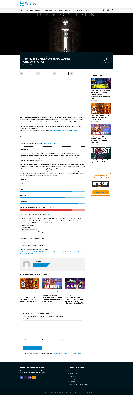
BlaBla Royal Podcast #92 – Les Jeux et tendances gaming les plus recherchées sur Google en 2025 (101, 93)
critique (27, 251)
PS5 (36, 291)
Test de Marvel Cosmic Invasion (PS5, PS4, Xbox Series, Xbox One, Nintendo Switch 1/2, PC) (74, 300)
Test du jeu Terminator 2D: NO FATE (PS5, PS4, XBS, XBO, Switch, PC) (29, 299)
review (69, 251)
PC (36, 56)
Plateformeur (54, 251)
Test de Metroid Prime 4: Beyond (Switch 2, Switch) (99, 155)
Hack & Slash (42, 251)
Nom (24, 339)
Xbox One (56, 56)
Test (78, 251)
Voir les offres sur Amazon (101, 186)
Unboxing (68, 10)
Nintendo (32, 56)
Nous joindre (71, 381)
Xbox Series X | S (29, 295)
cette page (47, 214)
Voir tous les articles (40, 264)
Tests (21, 10)
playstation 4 (62, 251)
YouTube (52, 130)
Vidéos (52, 56)
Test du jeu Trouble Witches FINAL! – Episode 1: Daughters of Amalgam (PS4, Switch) (51, 297)
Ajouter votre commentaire (105, 63)
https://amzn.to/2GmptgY (49, 143)
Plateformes (78, 10)
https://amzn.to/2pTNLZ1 (53, 141)
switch (73, 251)
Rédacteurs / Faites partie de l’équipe (78, 383)
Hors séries (59, 10)
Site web (64, 339)
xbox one (30, 253)
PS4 (38, 56)
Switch (44, 56)
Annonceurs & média (73, 373)
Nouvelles (29, 10)
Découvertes (48, 10)
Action (21, 251)
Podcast (38, 10)
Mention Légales (72, 378)
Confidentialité (72, 376)
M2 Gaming (35, 64)
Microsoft (26, 56)
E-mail (44, 339)
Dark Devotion (34, 251)
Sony (40, 56)
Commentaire (26, 318)
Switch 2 (75, 293)
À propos (88, 10)
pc (48, 251)
